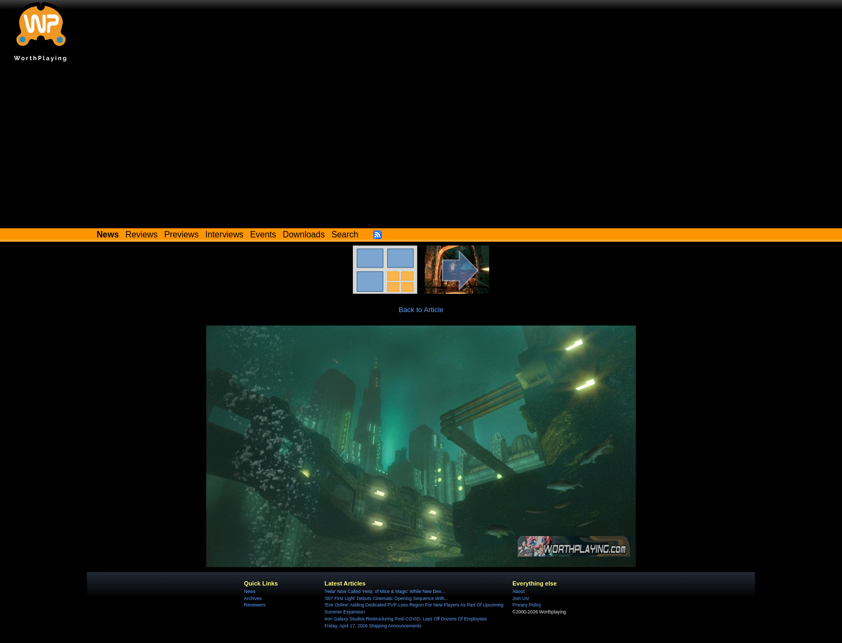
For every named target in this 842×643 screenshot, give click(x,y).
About (518, 591)
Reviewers (254, 605)
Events (263, 234)
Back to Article (421, 310)
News (249, 591)
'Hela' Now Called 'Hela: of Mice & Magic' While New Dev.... (385, 591)
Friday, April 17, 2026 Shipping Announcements (372, 625)
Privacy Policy (526, 605)
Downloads (304, 234)
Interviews (224, 234)
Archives (253, 598)
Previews (181, 234)
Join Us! (520, 598)
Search (344, 234)
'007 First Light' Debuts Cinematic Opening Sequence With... (386, 598)
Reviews (142, 234)
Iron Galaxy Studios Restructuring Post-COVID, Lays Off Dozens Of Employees (405, 619)
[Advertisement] (421, 148)
